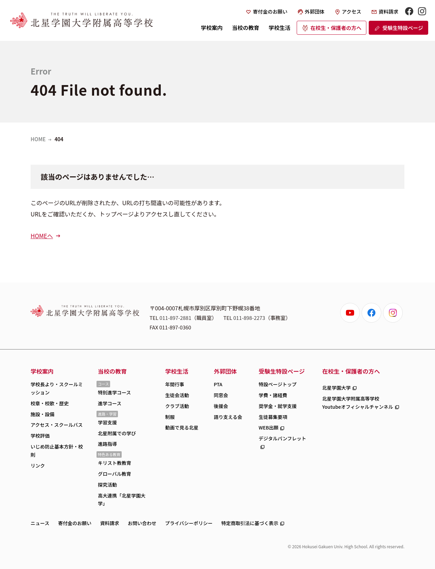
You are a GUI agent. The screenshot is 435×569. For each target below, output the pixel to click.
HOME (38, 139)
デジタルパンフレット (282, 438)
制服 (170, 416)
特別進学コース (114, 392)
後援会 (221, 406)
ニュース (40, 523)
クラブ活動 (177, 406)
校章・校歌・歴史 (50, 403)
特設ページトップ (278, 384)
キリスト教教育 (114, 462)
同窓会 (221, 395)
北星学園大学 (336, 387)
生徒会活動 (177, 395)
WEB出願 (268, 427)
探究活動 (107, 484)
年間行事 (174, 384)
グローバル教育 (114, 473)
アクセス (351, 11)
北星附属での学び (117, 433)
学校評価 (40, 435)
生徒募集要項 (273, 416)
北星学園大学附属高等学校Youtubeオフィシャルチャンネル (357, 402)
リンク (38, 465)
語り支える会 (228, 416)
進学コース (109, 403)
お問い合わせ (142, 523)
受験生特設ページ (402, 27)
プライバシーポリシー (189, 523)
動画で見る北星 (181, 427)
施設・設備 (42, 414)
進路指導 (107, 443)
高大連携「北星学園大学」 (121, 499)
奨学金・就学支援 (278, 406)
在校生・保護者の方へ (335, 27)
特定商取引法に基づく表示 (249, 523)
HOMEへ (42, 235)
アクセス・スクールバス (57, 424)
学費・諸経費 (273, 395)
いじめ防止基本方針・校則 (57, 450)
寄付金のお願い (270, 11)
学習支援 (107, 422)
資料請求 (388, 11)
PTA (218, 384)
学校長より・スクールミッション (57, 388)
